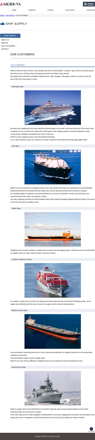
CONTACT (5, 49)
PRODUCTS (91, 10)
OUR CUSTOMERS (8, 46)
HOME (14, 10)
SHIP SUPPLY (70, 10)
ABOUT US (5, 40)
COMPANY (32, 10)
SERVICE (4, 43)
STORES (50, 10)
